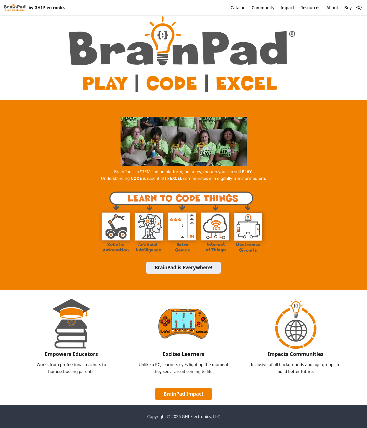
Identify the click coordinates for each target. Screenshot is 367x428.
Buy (348, 7)
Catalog (238, 7)
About (332, 7)
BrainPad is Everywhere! (183, 267)
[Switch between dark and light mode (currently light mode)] (359, 8)
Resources (310, 7)
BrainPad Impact (184, 394)
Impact (287, 7)
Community (263, 7)
